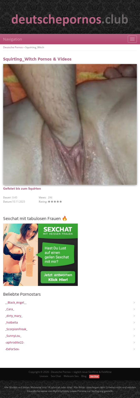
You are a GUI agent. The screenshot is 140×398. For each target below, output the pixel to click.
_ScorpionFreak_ (16, 329)
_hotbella (11, 322)
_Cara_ (9, 309)
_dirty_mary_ (13, 316)
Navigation (12, 39)
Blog (83, 376)
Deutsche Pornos (13, 47)
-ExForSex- (12, 349)
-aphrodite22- (14, 342)
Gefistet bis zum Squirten (22, 189)
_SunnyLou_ (13, 336)
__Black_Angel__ (16, 302)
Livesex (44, 376)
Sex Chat (56, 376)
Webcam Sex (71, 376)
